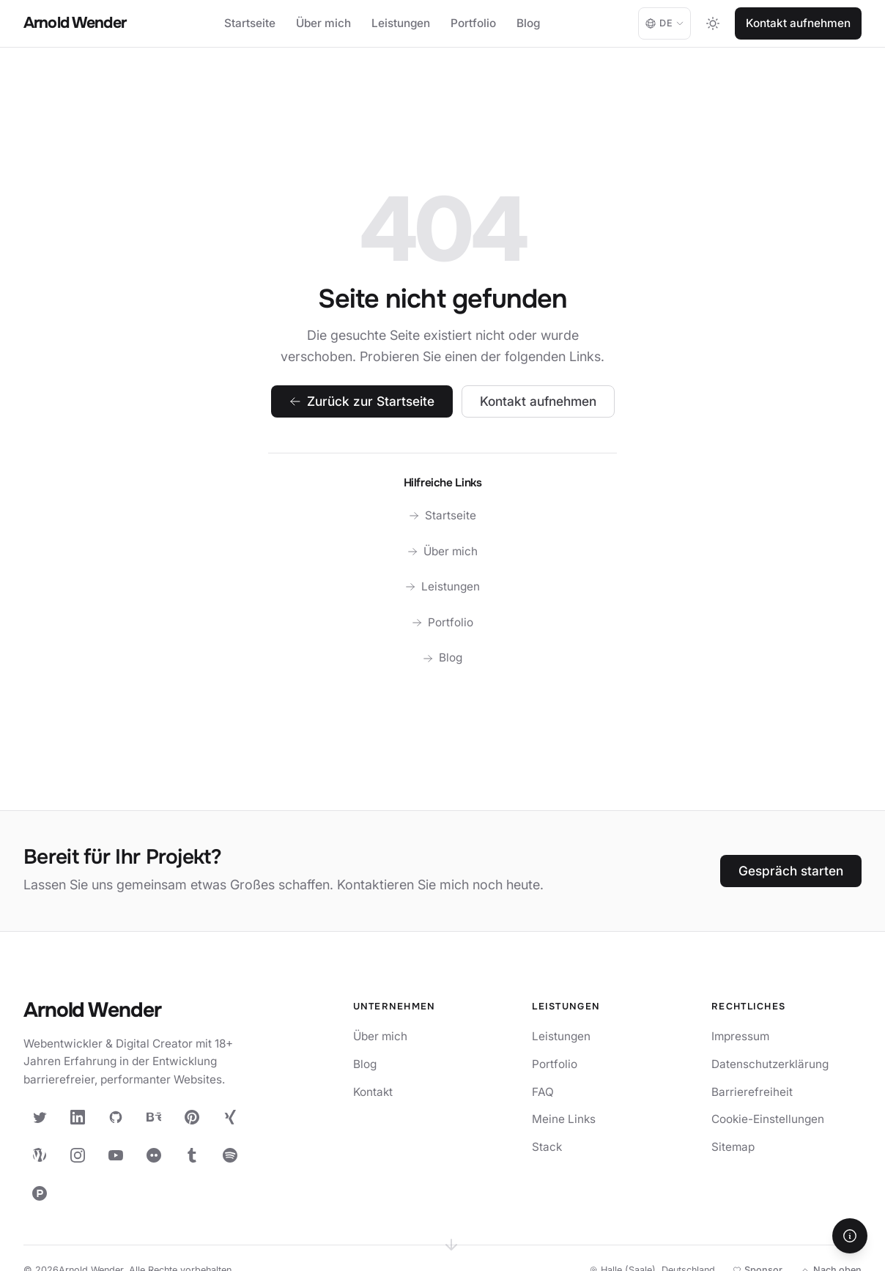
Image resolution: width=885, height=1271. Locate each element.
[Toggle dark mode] (713, 23)
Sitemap (733, 1147)
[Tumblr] (192, 1155)
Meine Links (564, 1119)
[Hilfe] (849, 1235)
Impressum (740, 1036)
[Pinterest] (192, 1117)
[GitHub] (116, 1117)
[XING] (230, 1117)
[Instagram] (78, 1155)
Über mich (323, 23)
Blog (528, 23)
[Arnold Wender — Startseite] (140, 1011)
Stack (547, 1147)
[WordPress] (39, 1155)
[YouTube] (116, 1155)
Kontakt (373, 1092)
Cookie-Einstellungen (767, 1119)
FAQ (543, 1092)
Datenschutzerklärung (770, 1064)
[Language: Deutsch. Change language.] (664, 23)
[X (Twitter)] (39, 1117)
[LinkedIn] (78, 1117)
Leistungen (400, 23)
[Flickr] (154, 1155)
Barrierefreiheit (752, 1092)
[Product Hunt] (39, 1193)
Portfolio (473, 23)
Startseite (249, 23)
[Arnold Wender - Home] (74, 23)
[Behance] (154, 1117)
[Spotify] (230, 1155)
